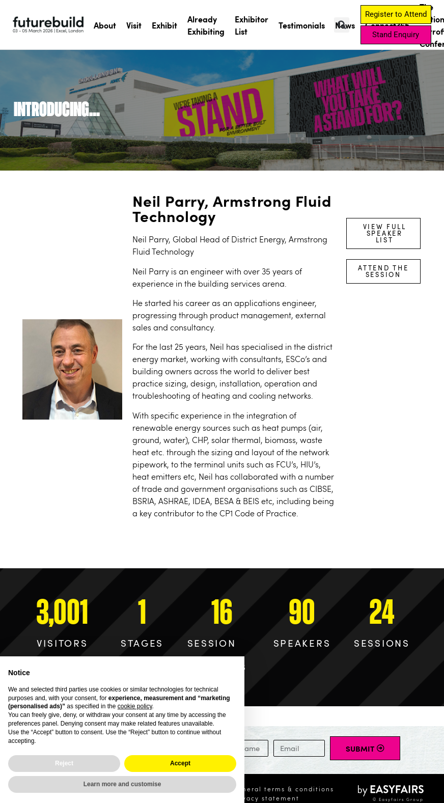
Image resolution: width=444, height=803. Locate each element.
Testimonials (302, 25)
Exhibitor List (251, 25)
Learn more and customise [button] (122, 784)
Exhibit (164, 25)
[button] (341, 25)
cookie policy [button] (135, 706)
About (105, 25)
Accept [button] (180, 763)
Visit (134, 25)
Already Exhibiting (206, 25)
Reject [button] (64, 763)
